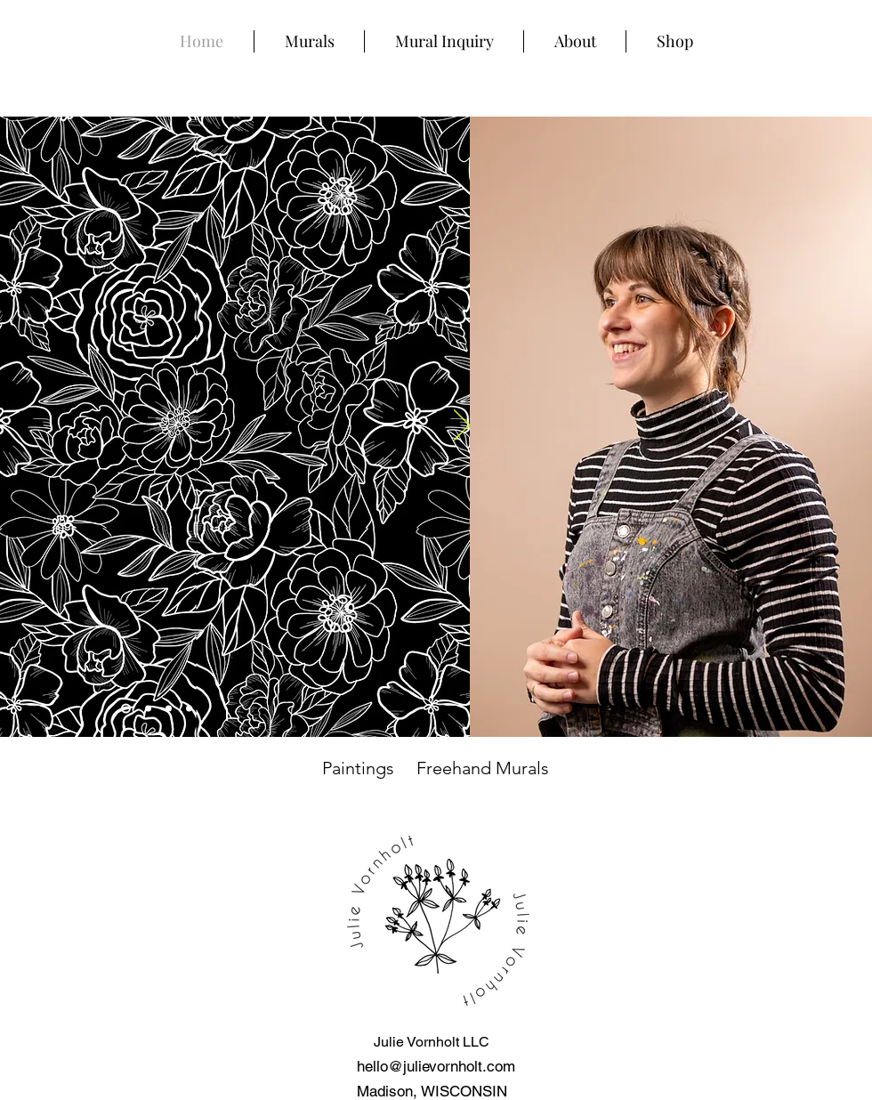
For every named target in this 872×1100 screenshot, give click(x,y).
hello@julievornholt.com (436, 1066)
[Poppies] (148, 709)
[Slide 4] (126, 709)
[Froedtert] (169, 709)
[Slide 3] (189, 709)
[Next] (462, 426)
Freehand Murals (482, 768)
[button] (309, 41)
